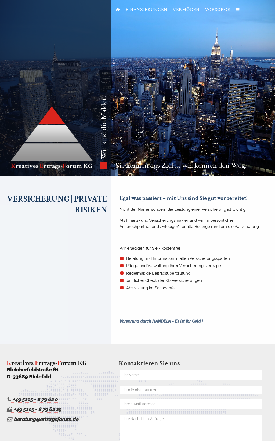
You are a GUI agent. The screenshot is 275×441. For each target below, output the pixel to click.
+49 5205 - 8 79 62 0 (32, 399)
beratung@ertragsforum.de (42, 419)
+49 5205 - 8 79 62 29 (34, 409)
